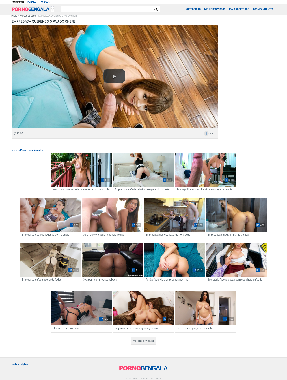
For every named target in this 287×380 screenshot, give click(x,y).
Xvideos (45, 2)
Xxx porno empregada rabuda (29, 268)
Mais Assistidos (239, 9)
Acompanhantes (263, 9)
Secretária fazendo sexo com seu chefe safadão (143, 268)
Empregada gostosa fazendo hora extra (141, 224)
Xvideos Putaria (151, 358)
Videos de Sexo (28, 16)
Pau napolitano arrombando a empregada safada (196, 184)
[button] (114, 76)
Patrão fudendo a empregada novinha (87, 268)
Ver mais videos (143, 320)
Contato (131, 358)
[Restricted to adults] (138, 371)
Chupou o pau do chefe (185, 268)
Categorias (193, 9)
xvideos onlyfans (20, 344)
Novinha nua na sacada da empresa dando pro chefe (90, 184)
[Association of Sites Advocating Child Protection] (146, 371)
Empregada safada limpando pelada (192, 224)
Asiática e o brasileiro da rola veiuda (86, 224)
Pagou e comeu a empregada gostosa (246, 268)
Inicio (14, 16)
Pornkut (32, 2)
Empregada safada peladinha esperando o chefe (143, 184)
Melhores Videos (214, 9)
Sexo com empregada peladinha (137, 308)
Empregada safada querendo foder (245, 224)
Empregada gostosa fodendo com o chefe (37, 224)
